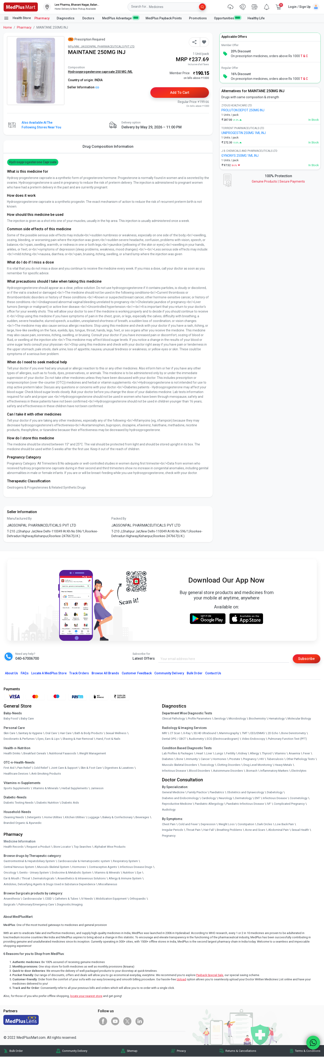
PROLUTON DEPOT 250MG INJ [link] (242, 110)
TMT (245, 733)
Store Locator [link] (62, 847)
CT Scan (175, 733)
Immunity (192, 759)
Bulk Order (194, 673)
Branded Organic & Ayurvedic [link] (23, 823)
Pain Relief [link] (24, 768)
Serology (220, 718)
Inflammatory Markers (274, 771)
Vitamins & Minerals (107, 873)
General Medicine (173, 792)
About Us (11, 673)
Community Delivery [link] (74, 1051)
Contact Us (213, 673)
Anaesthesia (12, 899)
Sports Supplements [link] (17, 788)
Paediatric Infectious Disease (245, 804)
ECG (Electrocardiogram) (223, 739)
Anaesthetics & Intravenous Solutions (81, 878)
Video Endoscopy (253, 739)
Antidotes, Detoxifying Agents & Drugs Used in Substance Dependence (49, 884)
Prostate (234, 759)
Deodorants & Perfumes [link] (19, 739)
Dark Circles (264, 824)
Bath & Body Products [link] (88, 733)
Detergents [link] (34, 817)
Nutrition (128, 873)
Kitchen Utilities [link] (75, 817)
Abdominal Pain (278, 830)
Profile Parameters (199, 718)
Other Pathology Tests (300, 759)
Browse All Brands (105, 673)
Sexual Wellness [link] (116, 733)
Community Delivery (169, 673)
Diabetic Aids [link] (70, 803)
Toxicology (207, 765)
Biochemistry (257, 718)
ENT (257, 798)
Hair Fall (208, 830)
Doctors (88, 18)
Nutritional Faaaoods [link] (62, 753)
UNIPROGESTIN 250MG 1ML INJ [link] (243, 133)
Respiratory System (125, 861)
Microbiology (237, 718)
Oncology (10, 873)
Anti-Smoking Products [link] (46, 773)
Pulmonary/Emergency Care (36, 904)
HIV (261, 759)
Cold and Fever (188, 824)
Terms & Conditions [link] (307, 1051)
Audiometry (196, 739)
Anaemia (294, 753)
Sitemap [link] (132, 1051)
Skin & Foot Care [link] (91, 768)
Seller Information (83, 87)
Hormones (79, 867)
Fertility (230, 753)
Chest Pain (169, 824)
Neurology (225, 798)
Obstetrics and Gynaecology (245, 792)
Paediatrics (217, 792)
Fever (306, 753)
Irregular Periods (172, 830)
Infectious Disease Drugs (136, 867)
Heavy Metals (283, 765)
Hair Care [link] (66, 733)
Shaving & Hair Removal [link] (78, 739)
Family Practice (197, 792)
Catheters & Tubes (66, 899)
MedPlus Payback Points (164, 18)
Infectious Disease (174, 771)
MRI (164, 733)
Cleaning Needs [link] (14, 817)
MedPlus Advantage (120, 18)
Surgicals (10, 904)
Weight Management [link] (92, 753)
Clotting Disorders (229, 765)
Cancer (205, 759)
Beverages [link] (142, 817)
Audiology (169, 809)
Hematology (277, 718)
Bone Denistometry (293, 733)
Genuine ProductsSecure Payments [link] (278, 181)
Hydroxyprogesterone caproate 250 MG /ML (100, 72)
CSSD (48, 899)
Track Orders (79, 673)
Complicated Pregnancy (289, 804)
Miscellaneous (107, 884)
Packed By (118, 519)
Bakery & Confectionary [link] (117, 817)
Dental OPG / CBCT (174, 739)
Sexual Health (300, 830)
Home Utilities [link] (53, 817)
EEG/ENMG (257, 733)
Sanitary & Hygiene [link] (30, 733)
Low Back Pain (284, 824)
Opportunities (227, 18)
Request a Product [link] (38, 847)
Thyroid (267, 753)
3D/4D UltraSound (205, 733)
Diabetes (167, 759)
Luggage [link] (93, 817)
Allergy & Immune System (125, 878)
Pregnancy (249, 759)
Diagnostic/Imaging (70, 904)
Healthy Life (256, 18)
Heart (199, 753)
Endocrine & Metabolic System (71, 873)
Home (7, 27)
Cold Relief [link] (41, 768)
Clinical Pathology (173, 718)
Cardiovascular (32, 899)
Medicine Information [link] (20, 841)
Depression (208, 824)
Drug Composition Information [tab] (108, 147)
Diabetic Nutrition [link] (47, 803)
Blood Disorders (199, 771)
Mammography (229, 733)
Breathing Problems (229, 830)
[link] (21, 6)
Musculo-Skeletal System (53, 867)
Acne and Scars (255, 830)
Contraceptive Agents (103, 867)
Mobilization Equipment (111, 899)
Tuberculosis (275, 759)
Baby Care (27, 718)
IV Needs (87, 899)
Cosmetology (298, 798)
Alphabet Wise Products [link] (110, 847)
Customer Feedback (137, 673)
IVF (269, 804)
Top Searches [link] (82, 847)
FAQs (24, 673)
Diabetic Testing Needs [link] (19, 803)
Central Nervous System (19, 867)
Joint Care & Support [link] (64, 768)
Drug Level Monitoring (257, 765)
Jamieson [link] (97, 788)
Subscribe (306, 659)
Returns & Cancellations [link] (240, 1051)
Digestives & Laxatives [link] (119, 768)
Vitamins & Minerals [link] (45, 788)
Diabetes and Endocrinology (180, 798)
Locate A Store (49, 673)
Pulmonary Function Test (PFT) (287, 739)
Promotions (198, 18)
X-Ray (187, 733)
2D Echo (273, 733)
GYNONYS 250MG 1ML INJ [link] (240, 155)
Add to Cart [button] (179, 92)
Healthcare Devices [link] (16, 773)
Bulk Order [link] (16, 1051)
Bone (179, 759)
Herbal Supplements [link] (74, 788)
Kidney (242, 753)
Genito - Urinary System (34, 873)
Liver (209, 753)
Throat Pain (193, 830)
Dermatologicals (43, 878)
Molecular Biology (299, 718)
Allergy (254, 753)
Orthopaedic (138, 899)
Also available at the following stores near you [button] (41, 125)
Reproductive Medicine (177, 804)
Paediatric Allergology (209, 804)
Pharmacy (42, 18)
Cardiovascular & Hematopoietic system (84, 861)
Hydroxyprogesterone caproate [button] (32, 162)
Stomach (251, 771)
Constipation (246, 824)
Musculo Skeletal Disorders (179, 765)
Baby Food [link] (11, 718)
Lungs (219, 753)
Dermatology (243, 798)
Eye (139, 873)
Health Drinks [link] (12, 753)
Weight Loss (226, 824)
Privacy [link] (181, 1051)
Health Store (17, 18)
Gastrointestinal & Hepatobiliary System (29, 861)
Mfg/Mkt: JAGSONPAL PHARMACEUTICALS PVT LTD (101, 46)
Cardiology (209, 798)
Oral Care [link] (51, 733)
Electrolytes (298, 771)
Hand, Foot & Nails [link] (108, 739)
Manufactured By (19, 519)
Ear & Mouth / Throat (17, 878)
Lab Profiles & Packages (177, 753)
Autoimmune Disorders (228, 771)
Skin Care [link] (9, 733)
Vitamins (280, 753)
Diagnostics (66, 18)
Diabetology (275, 792)
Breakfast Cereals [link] (34, 753)
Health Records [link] (14, 847)
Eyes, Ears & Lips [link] (49, 739)
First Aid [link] (9, 768)
